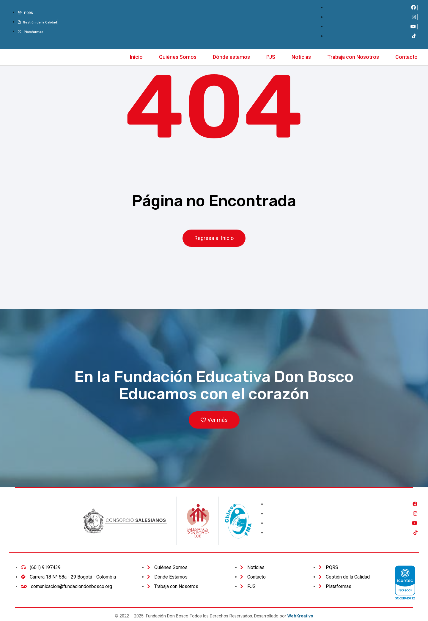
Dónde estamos (231, 57)
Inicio (136, 57)
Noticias (301, 57)
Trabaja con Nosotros (353, 57)
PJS (270, 57)
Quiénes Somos (177, 57)
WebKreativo (300, 616)
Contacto (406, 57)
